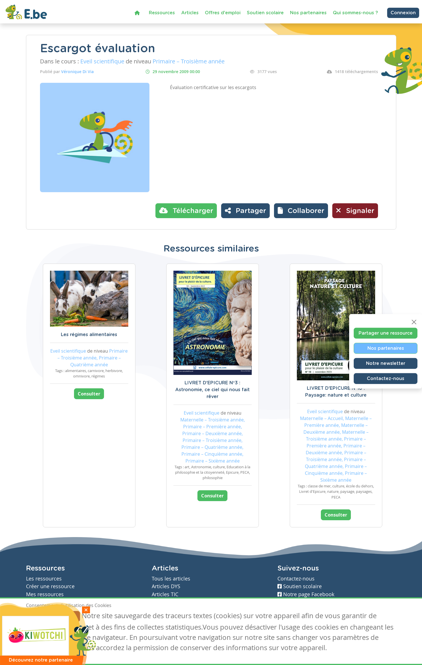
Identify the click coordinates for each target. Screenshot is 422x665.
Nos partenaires (308, 13)
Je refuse (67, 616)
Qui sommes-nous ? (355, 13)
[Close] (414, 321)
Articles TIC (165, 594)
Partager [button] (245, 210)
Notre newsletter (385, 363)
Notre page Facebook (305, 594)
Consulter (89, 394)
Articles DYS (166, 586)
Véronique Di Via (77, 71)
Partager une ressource (386, 333)
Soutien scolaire (265, 13)
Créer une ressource (50, 586)
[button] (301, 210)
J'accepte (39, 616)
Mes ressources (45, 594)
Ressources (162, 13)
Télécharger (186, 210)
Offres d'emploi (223, 13)
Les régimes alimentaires (89, 334)
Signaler (355, 210)
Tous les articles (171, 578)
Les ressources (44, 578)
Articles (190, 13)
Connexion (403, 13)
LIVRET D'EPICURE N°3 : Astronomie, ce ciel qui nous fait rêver (212, 390)
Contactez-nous (385, 378)
